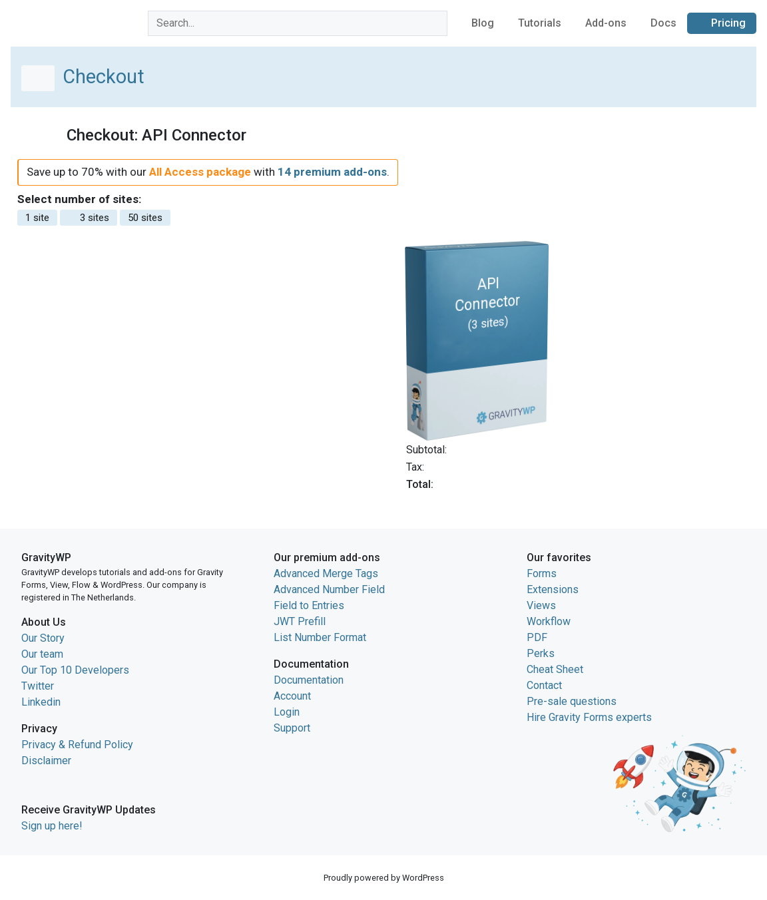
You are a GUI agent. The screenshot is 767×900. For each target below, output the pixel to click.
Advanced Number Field (329, 589)
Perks (541, 653)
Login (287, 712)
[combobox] (297, 23)
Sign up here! (52, 825)
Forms (542, 573)
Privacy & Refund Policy (77, 744)
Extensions (553, 589)
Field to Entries (309, 605)
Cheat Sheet (555, 669)
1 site (37, 218)
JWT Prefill (300, 621)
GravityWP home (49, 21)
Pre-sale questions (572, 701)
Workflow (549, 621)
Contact (544, 685)
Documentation (309, 680)
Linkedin (41, 702)
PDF (537, 637)
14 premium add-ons (332, 171)
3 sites (88, 218)
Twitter (37, 686)
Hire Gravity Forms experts (589, 717)
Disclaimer (46, 760)
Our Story (43, 638)
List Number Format (320, 637)
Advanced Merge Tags (326, 573)
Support (292, 728)
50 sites (145, 218)
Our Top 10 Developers (75, 670)
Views (541, 605)
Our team (42, 654)
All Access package (200, 171)
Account (292, 696)
